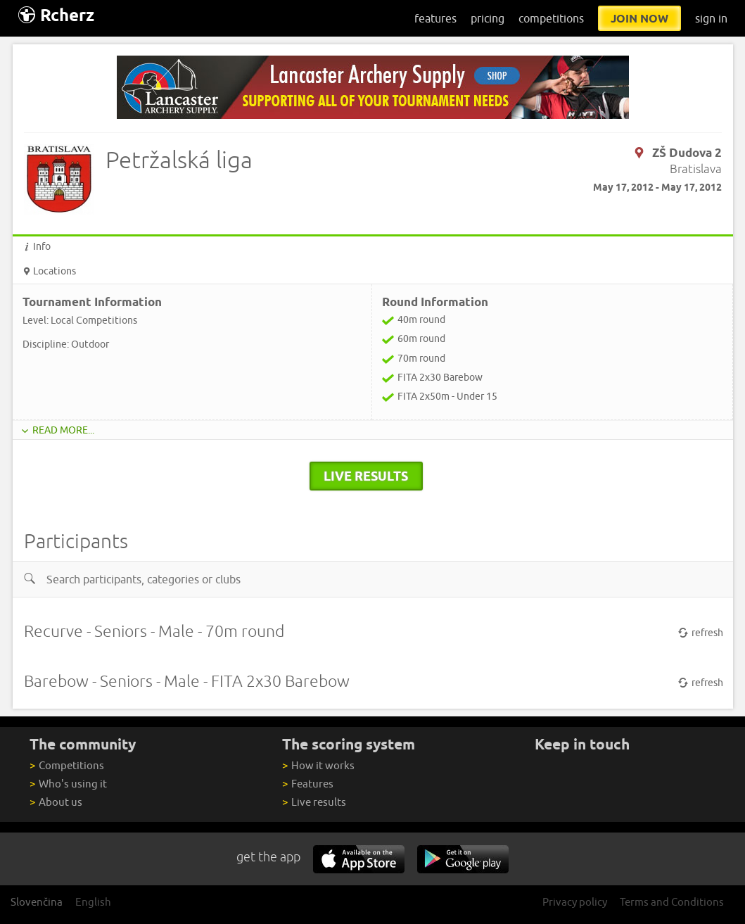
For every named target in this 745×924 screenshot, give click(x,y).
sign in (711, 18)
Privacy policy (574, 902)
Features (307, 784)
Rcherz (56, 15)
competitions (551, 18)
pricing (487, 18)
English (93, 902)
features (435, 18)
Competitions (66, 765)
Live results (313, 802)
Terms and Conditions (672, 902)
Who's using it (68, 784)
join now (639, 18)
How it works (318, 765)
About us (56, 802)
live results (366, 476)
